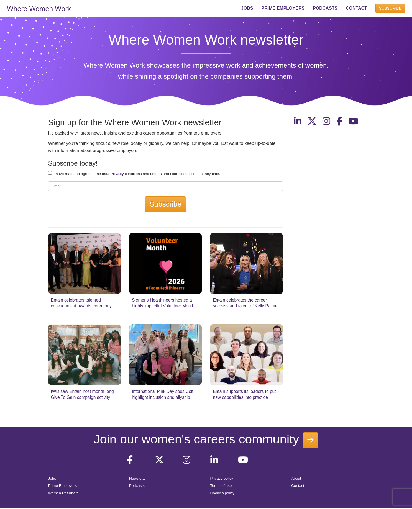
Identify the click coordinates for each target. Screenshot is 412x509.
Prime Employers (62, 486)
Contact (297, 486)
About (296, 478)
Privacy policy (221, 478)
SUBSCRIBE (390, 8)
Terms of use (221, 486)
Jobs (52, 478)
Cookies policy (222, 493)
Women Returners (63, 493)
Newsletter (138, 478)
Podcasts (137, 486)
